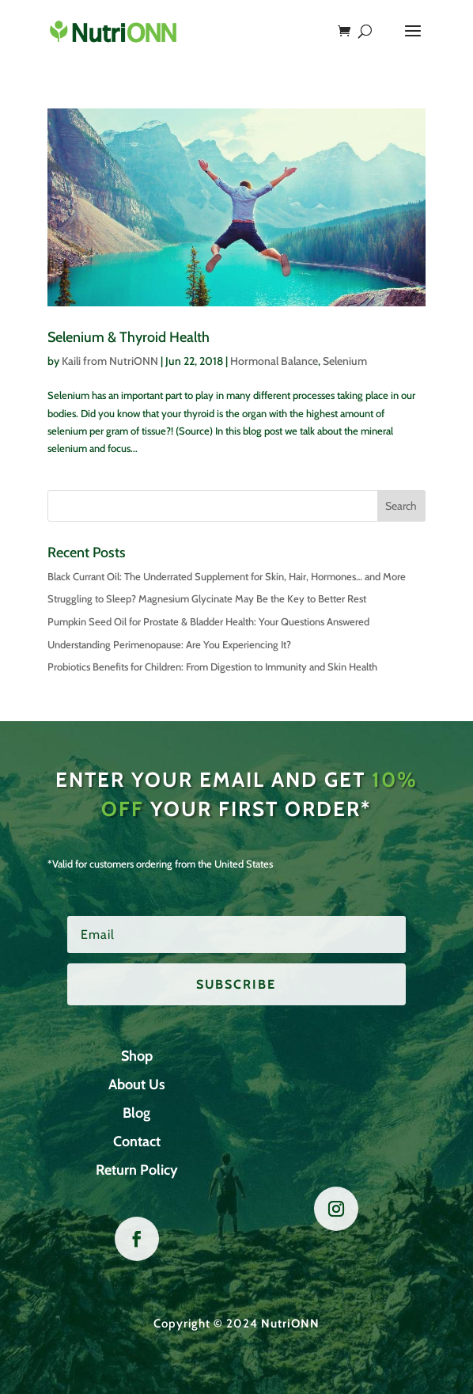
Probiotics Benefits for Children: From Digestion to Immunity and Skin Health (212, 666)
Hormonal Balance (274, 361)
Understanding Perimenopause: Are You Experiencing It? (169, 644)
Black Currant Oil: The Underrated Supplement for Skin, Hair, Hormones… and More (226, 576)
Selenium (345, 361)
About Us (136, 1084)
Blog (136, 1113)
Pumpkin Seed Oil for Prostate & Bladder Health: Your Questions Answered (208, 621)
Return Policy (137, 1170)
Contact (137, 1141)
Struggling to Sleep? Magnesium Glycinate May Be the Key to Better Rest (206, 598)
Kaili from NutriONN (110, 361)
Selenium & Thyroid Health (128, 337)
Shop (137, 1056)
